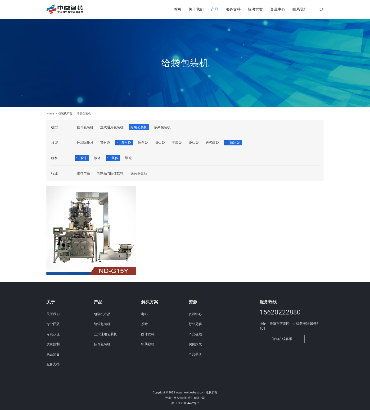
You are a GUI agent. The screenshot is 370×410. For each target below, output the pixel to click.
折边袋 (160, 142)
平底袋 (177, 142)
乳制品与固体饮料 (110, 173)
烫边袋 (194, 142)
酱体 (115, 158)
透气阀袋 (212, 142)
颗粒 (128, 158)
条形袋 (126, 142)
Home (50, 113)
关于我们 (196, 9)
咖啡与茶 (83, 173)
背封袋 (105, 142)
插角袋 (143, 142)
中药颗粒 (147, 344)
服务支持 (233, 9)
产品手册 (195, 354)
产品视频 (195, 334)
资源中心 (277, 9)
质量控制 (53, 344)
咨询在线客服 (282, 339)
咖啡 (144, 314)
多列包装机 (162, 127)
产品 (214, 9)
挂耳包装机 (85, 127)
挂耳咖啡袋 (85, 142)
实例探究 (195, 344)
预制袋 (235, 142)
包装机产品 (102, 314)
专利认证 (53, 334)
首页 (177, 9)
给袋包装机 (139, 127)
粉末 (84, 158)
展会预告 (53, 354)
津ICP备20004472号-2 (185, 403)
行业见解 (195, 324)
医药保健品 (139, 173)
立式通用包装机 (111, 127)
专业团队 (53, 324)
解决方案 (255, 9)
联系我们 (299, 9)
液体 (97, 158)
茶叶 (144, 324)
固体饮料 (147, 334)
